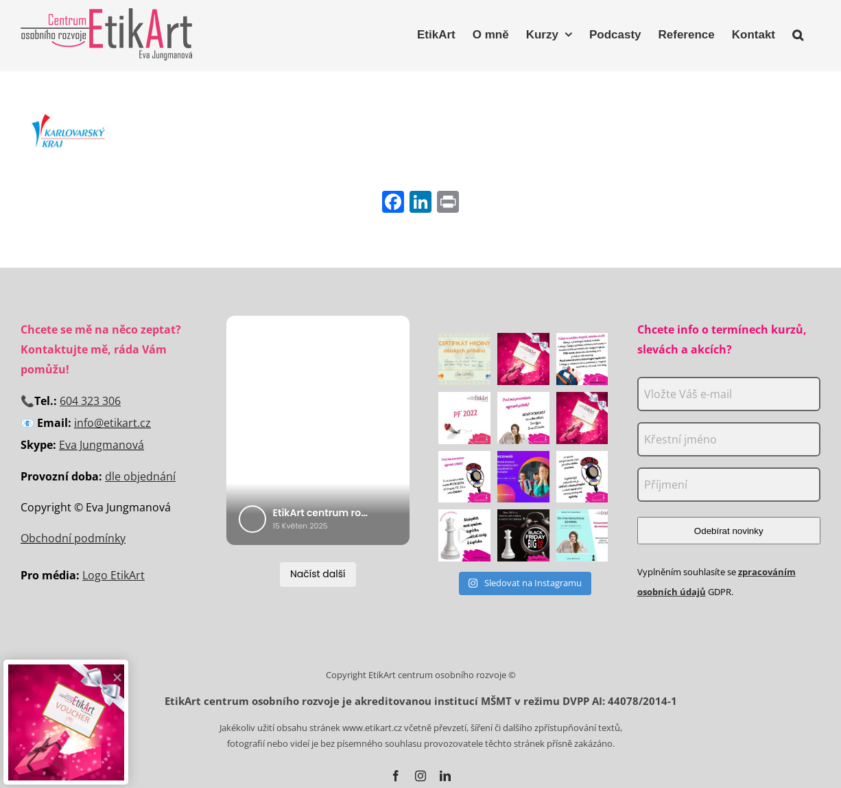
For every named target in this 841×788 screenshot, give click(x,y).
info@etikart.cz (112, 422)
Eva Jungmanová (101, 444)
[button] (797, 33)
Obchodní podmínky (73, 538)
